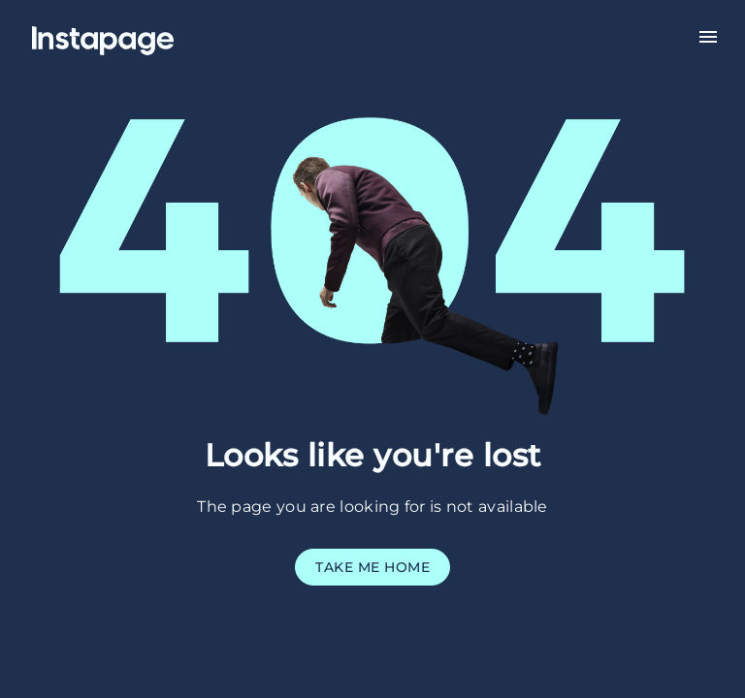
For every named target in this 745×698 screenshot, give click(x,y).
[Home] (126, 35)
